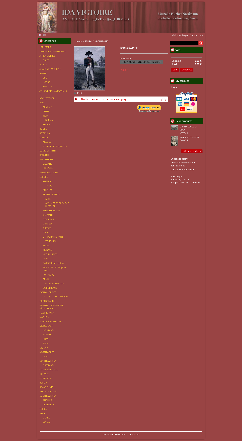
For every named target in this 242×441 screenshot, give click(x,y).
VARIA (42, 413)
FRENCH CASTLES (51, 210)
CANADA (43, 137)
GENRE (46, 417)
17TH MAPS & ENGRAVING (52, 51)
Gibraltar (47, 223)
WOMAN (47, 422)
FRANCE (47, 198)
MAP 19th (44, 317)
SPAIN (46, 279)
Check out (187, 69)
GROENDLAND (46, 300)
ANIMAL (43, 73)
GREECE (47, 227)
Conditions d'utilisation (114, 434)
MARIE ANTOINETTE (189, 137)
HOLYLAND (48, 330)
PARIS (46, 258)
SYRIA (46, 343)
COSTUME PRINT (47, 150)
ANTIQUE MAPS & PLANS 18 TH (53, 92)
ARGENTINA (48, 404)
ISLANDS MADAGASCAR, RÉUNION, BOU (51, 307)
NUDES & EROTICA (48, 369)
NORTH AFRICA (46, 352)
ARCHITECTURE (46, 98)
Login (185, 35)
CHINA (46, 111)
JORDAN (47, 334)
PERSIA (46, 124)
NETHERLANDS (50, 254)
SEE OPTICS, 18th (47, 391)
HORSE (46, 82)
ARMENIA (47, 106)
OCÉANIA (43, 373)
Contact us (134, 434)
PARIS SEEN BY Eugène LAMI (54, 269)
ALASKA (43, 64)
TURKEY (43, 408)
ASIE (41, 102)
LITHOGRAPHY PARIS (53, 236)
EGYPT (46, 60)
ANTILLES (47, 400)
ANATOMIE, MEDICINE (50, 68)
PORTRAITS (45, 378)
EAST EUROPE (46, 159)
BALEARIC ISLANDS (54, 283)
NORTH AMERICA (47, 360)
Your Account (197, 35)
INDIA (45, 115)
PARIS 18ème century (53, 262)
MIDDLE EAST (46, 325)
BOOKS (43, 128)
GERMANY (48, 214)
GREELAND (48, 365)
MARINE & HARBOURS (50, 321)
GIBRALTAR (48, 219)
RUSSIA (43, 382)
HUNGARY (48, 168)
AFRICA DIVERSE (47, 55)
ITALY (45, 232)
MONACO (47, 249)
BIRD (45, 77)
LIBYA (45, 356)
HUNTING (47, 86)
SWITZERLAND (50, 287)
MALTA (46, 245)
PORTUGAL (48, 274)
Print (79, 92)
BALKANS (47, 163)
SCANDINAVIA (46, 387)
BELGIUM (47, 189)
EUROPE (43, 176)
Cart (177, 49)
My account (182, 80)
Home (79, 41)
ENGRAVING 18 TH (48, 172)
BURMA (49, 120)
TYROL (48, 185)
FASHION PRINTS (47, 292)
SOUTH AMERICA (47, 395)
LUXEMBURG (49, 241)
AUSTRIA (47, 181)
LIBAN (46, 338)
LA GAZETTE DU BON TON (55, 296)
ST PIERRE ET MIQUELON (55, 146)
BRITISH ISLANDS (51, 194)
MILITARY (89, 41)
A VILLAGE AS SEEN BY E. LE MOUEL (57, 205)
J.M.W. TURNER (46, 312)
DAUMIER (44, 155)
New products (183, 121)
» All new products (192, 151)
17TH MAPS (45, 47)
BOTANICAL (45, 133)
